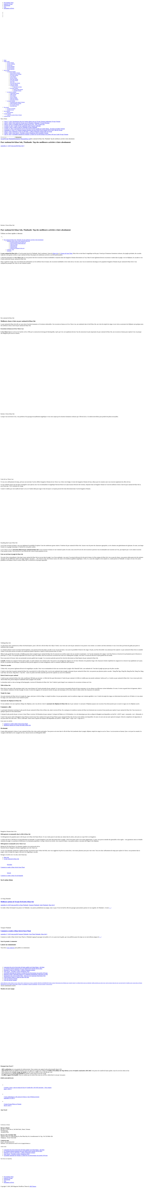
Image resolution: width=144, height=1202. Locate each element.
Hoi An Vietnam (13, 97)
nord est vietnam (109, 983)
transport (20, 984)
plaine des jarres (115, 983)
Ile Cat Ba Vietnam (14, 75)
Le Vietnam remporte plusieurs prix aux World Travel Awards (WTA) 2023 (23, 968)
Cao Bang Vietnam (14, 85)
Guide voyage (7, 61)
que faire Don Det (122, 983)
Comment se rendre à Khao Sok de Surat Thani (16, 723)
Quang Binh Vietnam (14, 93)
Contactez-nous (7, 116)
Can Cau (15, 983)
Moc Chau (12, 81)
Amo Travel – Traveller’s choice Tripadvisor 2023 (16, 971)
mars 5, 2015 (7, 1089)
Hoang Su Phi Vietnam (18, 89)
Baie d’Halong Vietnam (15, 72)
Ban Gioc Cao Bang (17, 86)
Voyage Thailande (10, 66)
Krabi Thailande (44, 905)
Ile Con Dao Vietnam (14, 104)
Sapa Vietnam (13, 76)
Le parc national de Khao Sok (11, 859)
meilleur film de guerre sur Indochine (84, 983)
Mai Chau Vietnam (14, 79)
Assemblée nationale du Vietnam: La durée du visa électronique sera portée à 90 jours (26, 973)
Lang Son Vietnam (14, 84)
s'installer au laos (129, 983)
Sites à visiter (6, 70)
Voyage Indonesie (10, 69)
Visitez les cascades (14, 244)
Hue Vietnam (13, 95)
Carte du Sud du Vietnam (10, 980)
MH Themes (33, 1186)
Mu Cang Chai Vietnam (15, 83)
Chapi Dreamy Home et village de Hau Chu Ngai (16, 977)
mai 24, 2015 (7, 1105)
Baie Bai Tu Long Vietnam (15, 74)
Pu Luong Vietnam (14, 80)
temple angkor (15, 984)
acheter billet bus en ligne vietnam (7, 983)
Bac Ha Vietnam (13, 78)
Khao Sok (20, 146)
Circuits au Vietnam (11, 108)
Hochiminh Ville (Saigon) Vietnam (17, 102)
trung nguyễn (14, 146)
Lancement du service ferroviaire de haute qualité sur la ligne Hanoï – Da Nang (24, 967)
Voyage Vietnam (10, 62)
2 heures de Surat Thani (66, 253)
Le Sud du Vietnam (11, 100)
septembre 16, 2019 (6, 905)
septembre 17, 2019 (6, 146)
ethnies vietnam (52, 983)
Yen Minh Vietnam (17, 90)
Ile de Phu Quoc (13, 106)
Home (5, 60)
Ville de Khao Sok (13, 245)
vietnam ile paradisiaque (32, 984)
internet (73, 983)
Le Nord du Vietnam (11, 71)
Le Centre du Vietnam (11, 92)
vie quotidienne (25, 984)
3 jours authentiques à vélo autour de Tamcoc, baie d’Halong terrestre (21, 1096)
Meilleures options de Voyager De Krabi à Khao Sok (17, 725)
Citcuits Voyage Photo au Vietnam (12, 1104)
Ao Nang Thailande (23, 905)
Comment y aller (10, 249)
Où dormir (9, 250)
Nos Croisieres (7, 111)
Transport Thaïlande (34, 905)
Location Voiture (7, 113)
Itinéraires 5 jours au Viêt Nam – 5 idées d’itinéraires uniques (19, 970)
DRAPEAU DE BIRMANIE (43, 983)
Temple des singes (13, 247)
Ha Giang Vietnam (14, 88)
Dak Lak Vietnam (14, 98)
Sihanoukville (3, 984)
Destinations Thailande (20, 138)
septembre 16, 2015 (9, 1098)
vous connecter (10, 947)
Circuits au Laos (10, 109)
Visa (5, 7)
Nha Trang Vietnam (14, 99)
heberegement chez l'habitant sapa (61, 983)
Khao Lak (55, 253)
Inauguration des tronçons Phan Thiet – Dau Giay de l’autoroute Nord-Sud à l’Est (24, 975)
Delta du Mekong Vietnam (15, 103)
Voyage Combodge (11, 63)
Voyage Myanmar (10, 67)
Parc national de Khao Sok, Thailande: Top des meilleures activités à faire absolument (23, 239)
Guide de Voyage (8, 4)
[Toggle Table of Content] (2, 237)
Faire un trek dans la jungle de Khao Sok (17, 243)
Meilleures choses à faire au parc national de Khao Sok (18, 241)
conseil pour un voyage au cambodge (30, 983)
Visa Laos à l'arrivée (42, 984)
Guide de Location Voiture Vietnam (14, 115)
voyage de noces (49, 984)
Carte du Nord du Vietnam (10, 978)
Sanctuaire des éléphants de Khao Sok (17, 248)
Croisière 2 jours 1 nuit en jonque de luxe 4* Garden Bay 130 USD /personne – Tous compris (27, 1087)
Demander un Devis (9, 8)
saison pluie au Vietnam (137, 983)
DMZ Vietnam (13, 94)
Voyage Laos (9, 65)
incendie (70, 983)
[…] (110, 907)
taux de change (9, 984)
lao (76, 983)
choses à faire (20, 983)
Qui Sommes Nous (8, 2)
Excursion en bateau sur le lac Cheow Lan (18, 242)
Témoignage (7, 5)
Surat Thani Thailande (34, 934)
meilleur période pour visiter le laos (98, 983)
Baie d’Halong (10, 112)
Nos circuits (6, 107)
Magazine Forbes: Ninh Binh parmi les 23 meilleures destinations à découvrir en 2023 (26, 974)
